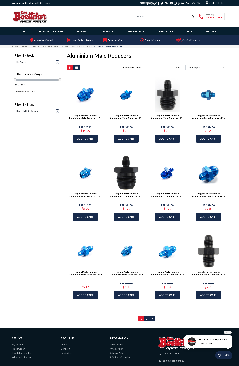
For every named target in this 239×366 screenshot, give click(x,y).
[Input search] (162, 16)
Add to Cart (85, 138)
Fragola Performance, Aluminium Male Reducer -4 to (85, 273)
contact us (193, 2)
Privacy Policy (116, 348)
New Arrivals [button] (135, 31)
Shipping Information (120, 357)
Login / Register (216, 2)
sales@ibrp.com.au (173, 360)
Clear (34, 92)
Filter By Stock (24, 55)
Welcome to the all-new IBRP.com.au (31, 3)
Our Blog (65, 348)
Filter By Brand (24, 104)
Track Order (18, 348)
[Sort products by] (206, 67)
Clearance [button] (107, 31)
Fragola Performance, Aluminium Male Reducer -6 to (126, 273)
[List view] (76, 67)
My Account (18, 344)
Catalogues (165, 31)
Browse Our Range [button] (51, 31)
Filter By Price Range (28, 74)
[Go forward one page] (152, 318)
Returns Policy (116, 352)
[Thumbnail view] (70, 67)
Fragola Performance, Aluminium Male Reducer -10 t (85, 117)
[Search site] (193, 16)
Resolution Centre (21, 352)
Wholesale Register (22, 357)
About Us (66, 344)
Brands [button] (81, 31)
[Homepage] (25, 31)
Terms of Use (116, 344)
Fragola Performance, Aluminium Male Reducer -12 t (208, 117)
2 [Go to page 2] (147, 318)
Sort (178, 67)
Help (189, 31)
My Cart (211, 31)
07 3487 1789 (214, 17)
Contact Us (67, 352)
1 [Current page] (141, 318)
